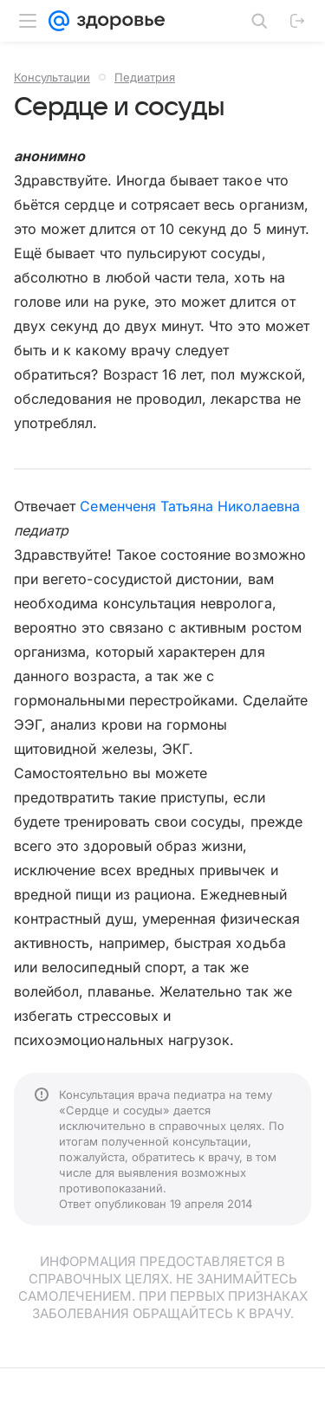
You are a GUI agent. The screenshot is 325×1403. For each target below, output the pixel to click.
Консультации (52, 77)
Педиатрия (144, 77)
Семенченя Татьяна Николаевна (189, 506)
